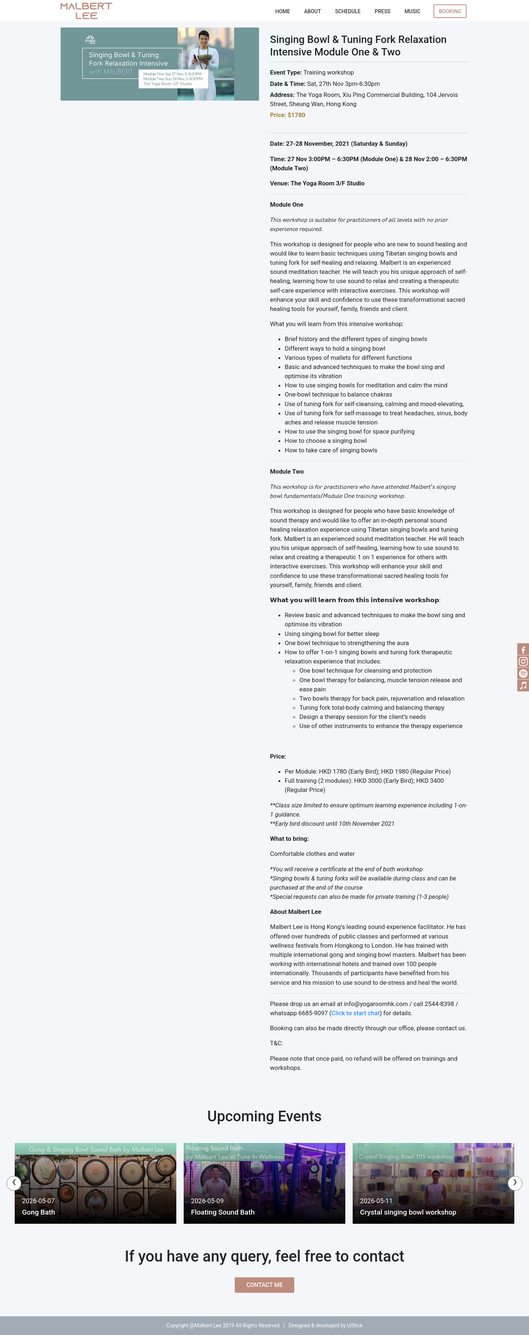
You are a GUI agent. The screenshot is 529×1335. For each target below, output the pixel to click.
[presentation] (14, 1183)
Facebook (523, 649)
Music (412, 11)
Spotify (523, 673)
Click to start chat (355, 1013)
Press (383, 11)
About (312, 11)
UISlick (355, 1325)
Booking (450, 11)
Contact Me (264, 1284)
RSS (523, 661)
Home (283, 11)
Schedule (347, 11)
